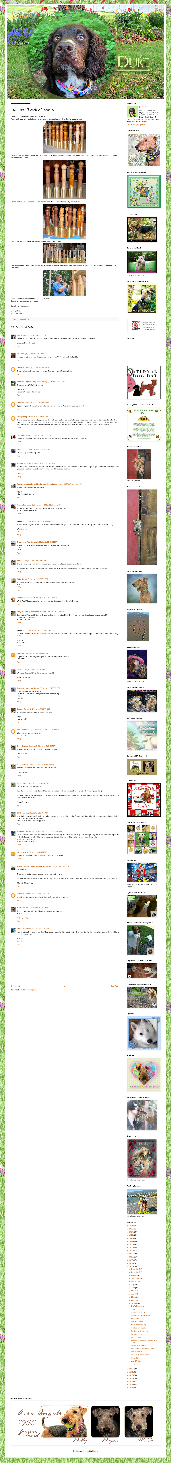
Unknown (20, 368)
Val (18, 354)
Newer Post (15, 986)
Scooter (20, 709)
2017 (131, 1254)
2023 (131, 1235)
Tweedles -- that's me (25, 688)
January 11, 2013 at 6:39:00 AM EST (56, 866)
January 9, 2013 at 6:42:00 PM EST (37, 653)
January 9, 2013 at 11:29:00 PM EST (47, 730)
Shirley (19, 813)
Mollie (19, 908)
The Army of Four (23, 542)
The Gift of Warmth (137, 1322)
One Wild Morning (137, 1306)
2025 (131, 1229)
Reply (19, 346)
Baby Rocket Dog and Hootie (28, 612)
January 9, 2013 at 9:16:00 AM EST (38, 435)
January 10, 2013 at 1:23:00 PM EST (36, 813)
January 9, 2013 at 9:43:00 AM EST (46, 463)
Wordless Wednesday (138, 1328)
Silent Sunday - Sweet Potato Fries (143, 1349)
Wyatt (19, 670)
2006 (131, 1388)
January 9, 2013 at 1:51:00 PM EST (52, 612)
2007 (131, 1384)
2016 (131, 1257)
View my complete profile (136, 125)
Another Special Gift (138, 1312)
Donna (19, 894)
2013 (131, 1266)
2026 (131, 1226)
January (134, 1303)
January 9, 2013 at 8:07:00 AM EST (37, 368)
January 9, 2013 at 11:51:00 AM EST (44, 542)
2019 (131, 1248)
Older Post (114, 986)
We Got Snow (136, 1337)
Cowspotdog (22, 417)
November (135, 1272)
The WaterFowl (136, 1352)
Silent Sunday (136, 1319)
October (134, 1275)
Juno (19, 783)
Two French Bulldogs (25, 730)
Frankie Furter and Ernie (26, 505)
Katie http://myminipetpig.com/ (28, 382)
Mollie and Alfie (22, 918)
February (134, 1300)
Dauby (133, 1364)
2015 (131, 1260)
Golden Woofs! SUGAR (26, 598)
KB (18, 852)
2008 (131, 1381)
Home (65, 986)
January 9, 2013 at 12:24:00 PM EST (35, 579)
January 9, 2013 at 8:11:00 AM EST (53, 382)
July (133, 1285)
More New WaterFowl (138, 1345)
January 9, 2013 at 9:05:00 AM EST (37, 403)
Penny (133, 1309)
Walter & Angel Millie (25, 463)
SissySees (21, 435)
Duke (144, 107)
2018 (131, 1251)
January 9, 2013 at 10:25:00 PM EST (47, 688)
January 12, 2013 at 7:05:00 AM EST (36, 929)
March (133, 1297)
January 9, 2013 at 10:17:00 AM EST (49, 505)
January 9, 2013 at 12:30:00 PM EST (49, 598)
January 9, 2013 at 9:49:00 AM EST (68, 484)
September (135, 1278)
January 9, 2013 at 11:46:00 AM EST (40, 521)
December (135, 1269)
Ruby (19, 579)
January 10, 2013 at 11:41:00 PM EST (33, 852)
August (134, 1281)
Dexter (19, 929)
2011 (131, 1372)
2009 (131, 1378)
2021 (131, 1241)
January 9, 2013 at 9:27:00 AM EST (38, 449)
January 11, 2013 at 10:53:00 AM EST (35, 908)
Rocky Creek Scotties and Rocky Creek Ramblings (36, 484)
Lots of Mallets (136, 1361)
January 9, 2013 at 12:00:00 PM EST (35, 561)
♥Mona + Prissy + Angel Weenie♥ (29, 866)
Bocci (19, 561)
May (133, 1291)
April (133, 1294)
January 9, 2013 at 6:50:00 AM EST (33, 335)
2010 (131, 1375)
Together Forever (137, 1334)
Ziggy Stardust (22, 746)
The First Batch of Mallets (140, 1355)
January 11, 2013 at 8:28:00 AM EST (36, 894)
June (133, 1288)
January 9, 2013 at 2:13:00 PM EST (39, 630)
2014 (131, 1263)
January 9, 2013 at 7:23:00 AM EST (32, 354)
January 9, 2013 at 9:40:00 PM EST (34, 670)
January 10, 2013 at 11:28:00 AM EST (35, 783)
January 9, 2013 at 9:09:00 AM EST (40, 417)
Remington (21, 449)
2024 (131, 1232)
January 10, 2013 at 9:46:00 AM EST (42, 746)
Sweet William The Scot (26, 831)
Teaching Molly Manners (139, 1331)
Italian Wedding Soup (138, 1325)
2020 (131, 1244)
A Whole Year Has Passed (140, 1315)
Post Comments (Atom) (28, 990)
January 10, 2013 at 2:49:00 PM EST (49, 831)
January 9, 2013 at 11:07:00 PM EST (37, 709)
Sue (18, 335)
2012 (131, 1369)
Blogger (95, 1451)
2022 (131, 1238)
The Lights (134, 1358)
